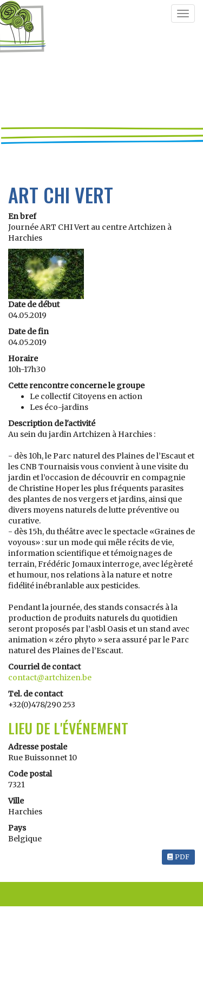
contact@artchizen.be (49, 677)
